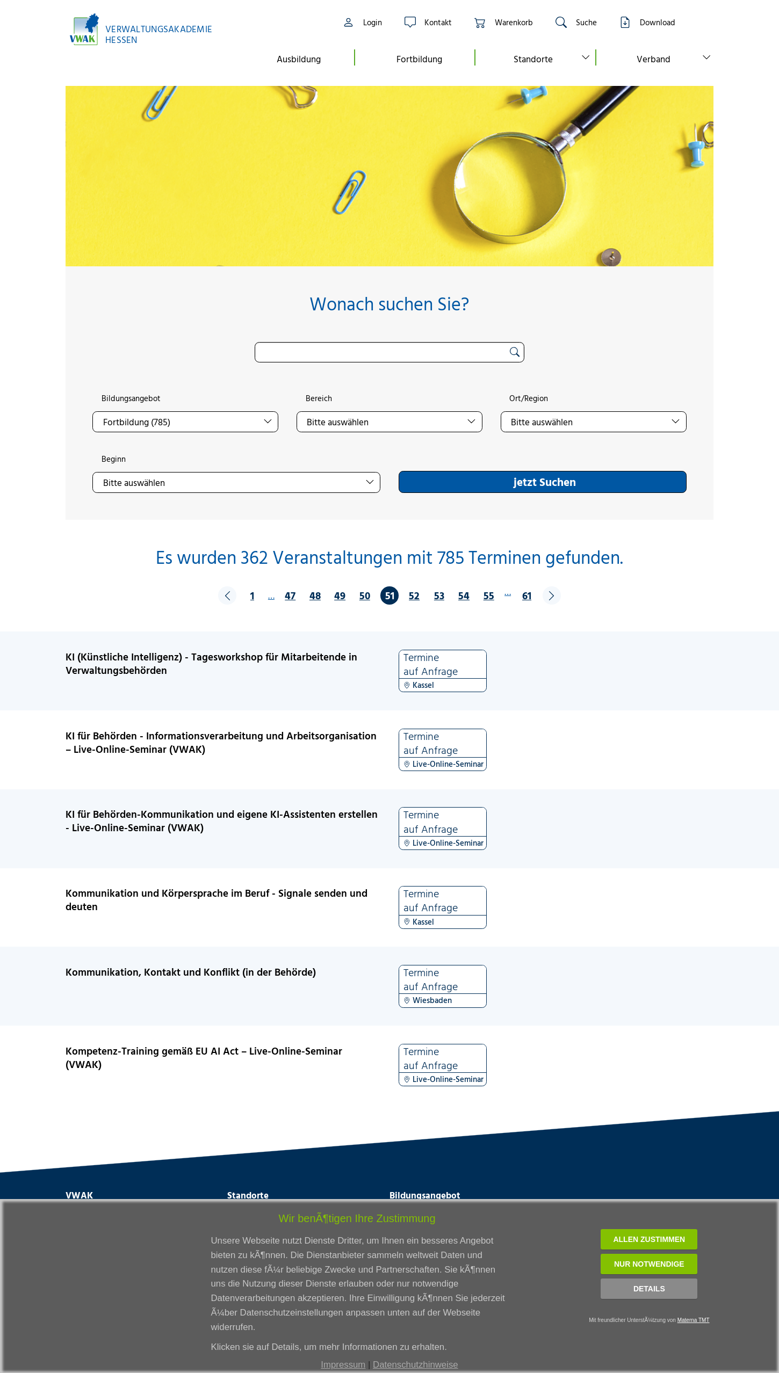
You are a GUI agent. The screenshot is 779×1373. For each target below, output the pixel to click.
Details (649, 1288)
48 (315, 595)
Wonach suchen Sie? (389, 303)
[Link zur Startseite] (147, 29)
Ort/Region (528, 398)
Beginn (114, 459)
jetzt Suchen (545, 481)
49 (339, 595)
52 (414, 595)
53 (439, 595)
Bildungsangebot (131, 398)
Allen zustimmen (649, 1239)
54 (464, 595)
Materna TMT (693, 1320)
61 (526, 595)
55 (489, 595)
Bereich (319, 398)
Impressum (343, 1365)
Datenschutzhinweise (415, 1365)
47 (290, 595)
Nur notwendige (649, 1264)
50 (364, 595)
